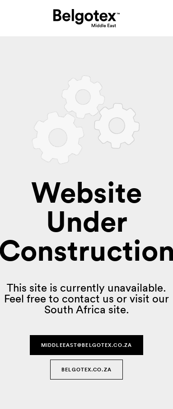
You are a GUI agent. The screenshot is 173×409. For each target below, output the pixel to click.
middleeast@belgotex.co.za (86, 345)
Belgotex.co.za (86, 369)
